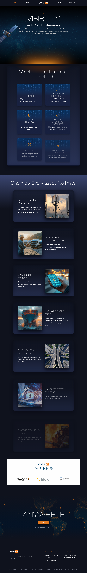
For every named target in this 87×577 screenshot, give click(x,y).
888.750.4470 (67, 558)
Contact (72, 2)
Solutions (59, 2)
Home (15, 2)
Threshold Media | (58, 569)
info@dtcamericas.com (70, 555)
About (27, 2)
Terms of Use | (67, 569)
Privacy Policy (74, 569)
